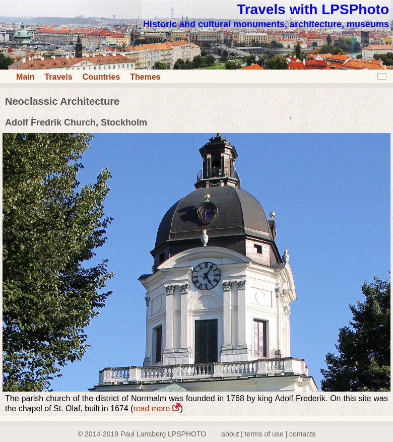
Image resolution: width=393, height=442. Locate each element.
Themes (145, 77)
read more (156, 408)
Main (25, 77)
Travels (58, 77)
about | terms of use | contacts (268, 434)
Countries (101, 77)
